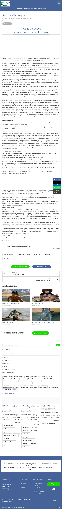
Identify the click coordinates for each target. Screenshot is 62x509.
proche (24, 385)
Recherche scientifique (8, 387)
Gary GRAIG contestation (9, 383)
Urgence (14, 389)
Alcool (10, 376)
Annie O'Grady (6, 235)
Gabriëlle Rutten (52, 381)
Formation (44, 381)
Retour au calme (24, 387)
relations (17, 387)
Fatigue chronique (28, 381)
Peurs (14, 385)
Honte (17, 383)
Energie (15, 381)
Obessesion (36, 383)
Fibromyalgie (37, 381)
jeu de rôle (23, 383)
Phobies (4, 366)
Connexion (57, 507)
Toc (49, 387)
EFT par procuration (7, 360)
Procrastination (31, 385)
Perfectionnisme (50, 383)
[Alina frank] (50, 400)
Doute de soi (23, 378)
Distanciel (16, 378)
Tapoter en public (43, 387)
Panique (43, 383)
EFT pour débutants (7, 369)
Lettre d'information (7, 372)
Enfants (4, 357)
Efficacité (46, 378)
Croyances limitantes (8, 378)
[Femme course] (11, 400)
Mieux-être (5, 363)
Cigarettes (50, 376)
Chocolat (44, 376)
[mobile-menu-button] (59, 3)
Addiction (5, 376)
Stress (35, 387)
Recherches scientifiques (9, 354)
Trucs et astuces (7, 389)
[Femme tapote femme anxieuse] (31, 400)
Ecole (29, 378)
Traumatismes (55, 387)
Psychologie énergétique (42, 385)
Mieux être (29, 383)
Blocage (27, 376)
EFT (51, 378)
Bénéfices (21, 376)
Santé (31, 387)
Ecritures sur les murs (37, 378)
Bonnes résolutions (35, 376)
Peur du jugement (7, 385)
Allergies (16, 376)
